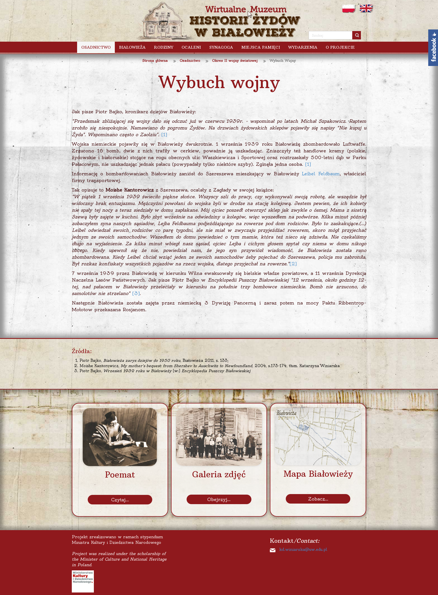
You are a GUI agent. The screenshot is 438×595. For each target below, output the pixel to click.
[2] (293, 263)
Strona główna (155, 60)
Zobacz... (318, 499)
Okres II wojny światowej (235, 60)
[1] (164, 134)
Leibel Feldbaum (321, 173)
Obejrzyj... (218, 499)
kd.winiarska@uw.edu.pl (303, 549)
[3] (136, 293)
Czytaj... (120, 499)
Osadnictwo (190, 60)
